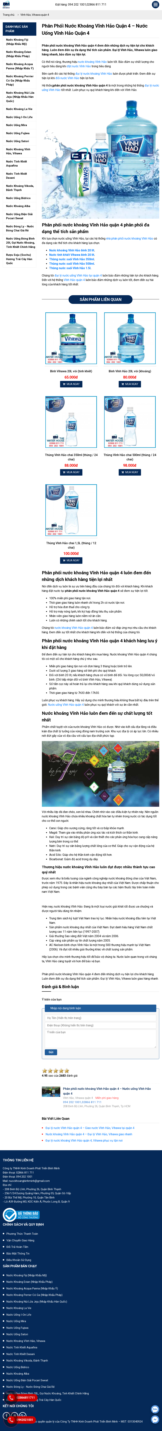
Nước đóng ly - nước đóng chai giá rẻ (20, 228)
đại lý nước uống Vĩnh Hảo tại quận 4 (78, 275)
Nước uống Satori (17, 1334)
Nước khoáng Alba (17, 1373)
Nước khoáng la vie (19, 109)
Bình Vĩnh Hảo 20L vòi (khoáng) (130, 371)
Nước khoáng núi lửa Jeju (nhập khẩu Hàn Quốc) (36, 1301)
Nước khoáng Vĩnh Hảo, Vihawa (25, 1341)
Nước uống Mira (16, 1321)
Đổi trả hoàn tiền (17, 1247)
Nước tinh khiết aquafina (16, 163)
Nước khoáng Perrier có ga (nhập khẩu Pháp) (34, 1295)
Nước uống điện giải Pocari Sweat (27, 1380)
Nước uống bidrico (18, 198)
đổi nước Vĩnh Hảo (67, 78)
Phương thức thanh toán (22, 1233)
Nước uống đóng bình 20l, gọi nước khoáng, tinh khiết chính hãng (20, 243)
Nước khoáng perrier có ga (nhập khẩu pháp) (20, 80)
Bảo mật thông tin (17, 1253)
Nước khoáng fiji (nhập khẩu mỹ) (17, 42)
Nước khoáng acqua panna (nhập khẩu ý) (20, 66)
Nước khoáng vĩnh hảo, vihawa (18, 151)
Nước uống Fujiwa (17, 1328)
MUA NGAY (71, 384)
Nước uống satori (17, 141)
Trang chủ (8, 14)
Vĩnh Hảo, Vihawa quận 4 (34, 14)
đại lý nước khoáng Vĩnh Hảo (93, 73)
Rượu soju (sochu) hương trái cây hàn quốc (19, 259)
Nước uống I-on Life (18, 1314)
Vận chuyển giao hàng (20, 1240)
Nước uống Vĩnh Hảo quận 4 (66, 704)
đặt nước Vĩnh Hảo (79, 66)
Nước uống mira (16, 125)
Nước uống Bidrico (17, 1367)
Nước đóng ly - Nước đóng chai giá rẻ (30, 1386)
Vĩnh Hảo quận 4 (74, 280)
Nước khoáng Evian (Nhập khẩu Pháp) (29, 1282)
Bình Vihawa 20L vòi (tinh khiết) (71, 371)
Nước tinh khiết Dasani (20, 1354)
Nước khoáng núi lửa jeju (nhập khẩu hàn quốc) (20, 97)
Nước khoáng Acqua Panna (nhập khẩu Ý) (32, 1288)
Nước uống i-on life (19, 117)
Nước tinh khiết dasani (16, 176)
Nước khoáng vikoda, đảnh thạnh (20, 188)
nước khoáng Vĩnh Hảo (92, 62)
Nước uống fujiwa (17, 133)
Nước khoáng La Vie (18, 1308)
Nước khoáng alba (18, 206)
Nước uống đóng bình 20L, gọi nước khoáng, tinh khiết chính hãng (47, 1393)
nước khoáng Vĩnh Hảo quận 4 (74, 628)
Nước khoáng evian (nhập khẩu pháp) (18, 54)
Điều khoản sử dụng (18, 1260)
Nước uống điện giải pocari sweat (19, 216)
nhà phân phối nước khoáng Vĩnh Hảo (129, 238)
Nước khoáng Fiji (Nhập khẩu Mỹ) (26, 1275)
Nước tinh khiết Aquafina (21, 1347)
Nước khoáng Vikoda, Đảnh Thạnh (27, 1360)
